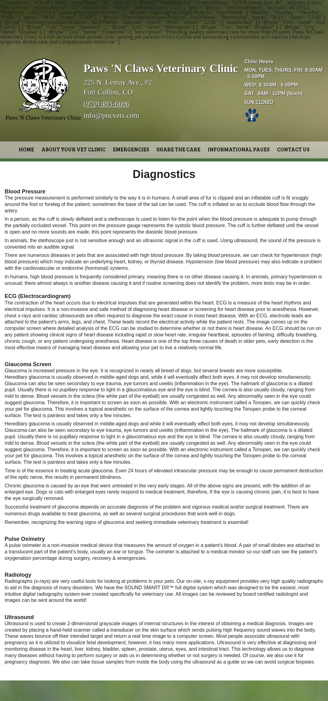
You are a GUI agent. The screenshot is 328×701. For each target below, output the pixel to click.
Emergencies (131, 149)
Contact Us (293, 149)
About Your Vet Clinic (73, 149)
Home (26, 149)
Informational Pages (239, 149)
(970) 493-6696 (107, 104)
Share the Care (178, 149)
